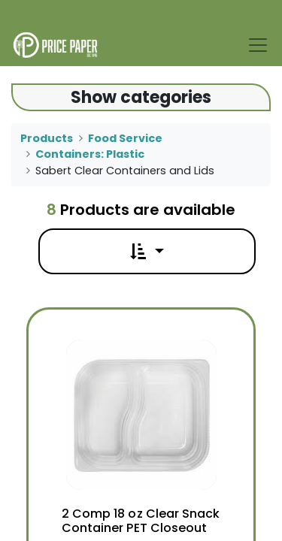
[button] (146, 251)
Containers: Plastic (89, 154)
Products (46, 138)
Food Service (125, 138)
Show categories (141, 97)
